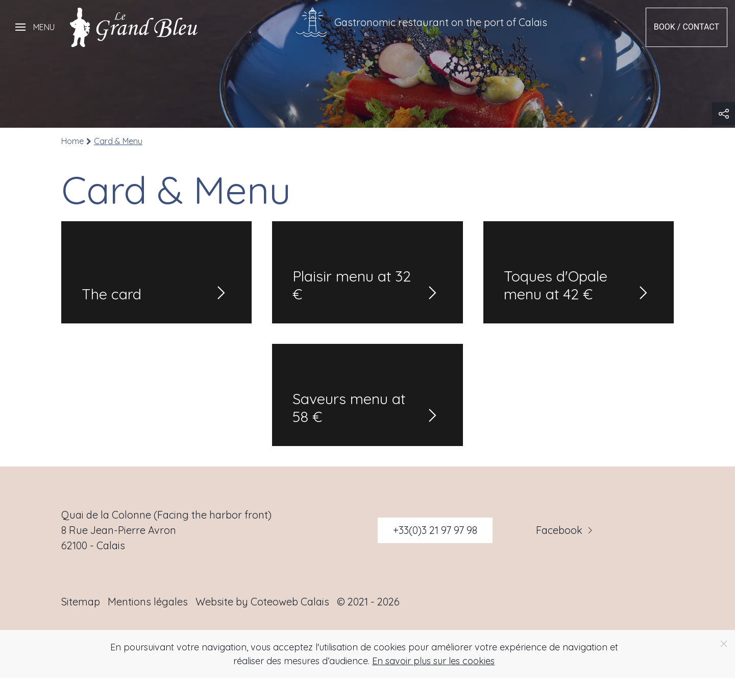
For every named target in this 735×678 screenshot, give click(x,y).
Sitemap (80, 601)
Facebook (565, 530)
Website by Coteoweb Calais (262, 601)
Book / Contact (686, 27)
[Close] (723, 643)
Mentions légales (148, 601)
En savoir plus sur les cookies (433, 661)
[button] (35, 27)
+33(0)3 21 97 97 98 (435, 530)
